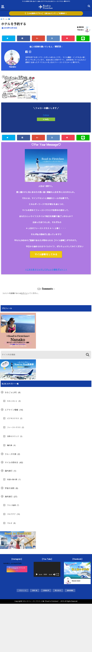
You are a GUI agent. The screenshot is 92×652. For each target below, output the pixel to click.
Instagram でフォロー (17, 569)
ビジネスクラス (13, 418)
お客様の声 (46, 590)
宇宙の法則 (9, 488)
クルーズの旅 (10, 454)
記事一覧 (34, 590)
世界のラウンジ (13, 436)
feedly (46, 119)
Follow (46, 115)
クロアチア (11, 514)
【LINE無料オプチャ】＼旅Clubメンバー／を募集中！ (46, 13)
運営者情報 (70, 590)
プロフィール (22, 590)
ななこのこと (12, 401)
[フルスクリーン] (58, 574)
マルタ (9, 523)
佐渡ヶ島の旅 (12, 479)
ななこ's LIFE (11, 392)
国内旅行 (8, 470)
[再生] (37, 574)
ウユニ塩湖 (11, 505)
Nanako (80, 29)
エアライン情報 (11, 409)
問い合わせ (58, 590)
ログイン (24, 293)
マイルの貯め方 (11, 462)
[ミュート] (54, 574)
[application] (47, 569)
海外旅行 (8, 496)
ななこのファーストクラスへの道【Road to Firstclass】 (41, 601)
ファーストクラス (14, 427)
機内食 (9, 445)
